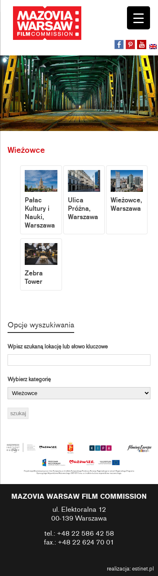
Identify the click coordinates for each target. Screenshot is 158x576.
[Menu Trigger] (138, 17)
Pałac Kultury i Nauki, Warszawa (41, 200)
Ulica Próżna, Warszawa (84, 195)
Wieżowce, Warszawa (127, 191)
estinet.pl (143, 569)
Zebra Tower (41, 264)
